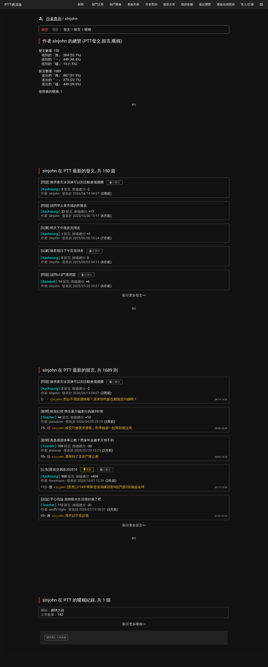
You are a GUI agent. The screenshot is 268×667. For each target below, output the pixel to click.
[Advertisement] (134, 133)
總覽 (45, 29)
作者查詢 (53, 18)
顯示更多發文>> (134, 295)
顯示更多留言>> (134, 525)
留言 (77, 29)
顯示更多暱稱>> (134, 624)
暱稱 (87, 29)
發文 (66, 29)
